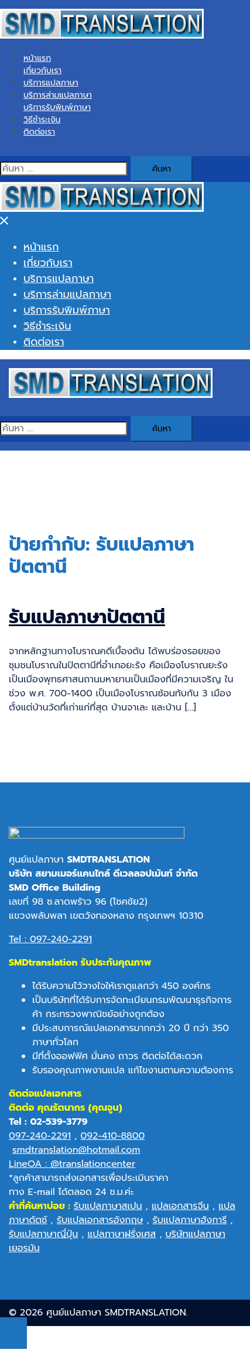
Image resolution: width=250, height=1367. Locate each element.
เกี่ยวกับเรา (42, 70)
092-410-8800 (112, 1140)
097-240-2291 (40, 1140)
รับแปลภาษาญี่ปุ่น (43, 1238)
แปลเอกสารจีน (180, 1210)
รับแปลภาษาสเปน (108, 1210)
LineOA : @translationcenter (72, 1168)
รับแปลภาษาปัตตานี (87, 617)
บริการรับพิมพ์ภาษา (57, 107)
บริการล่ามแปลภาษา (57, 95)
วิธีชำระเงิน (41, 120)
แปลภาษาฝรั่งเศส (122, 1238)
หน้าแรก (37, 58)
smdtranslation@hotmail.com (76, 1154)
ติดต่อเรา (39, 132)
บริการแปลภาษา (50, 83)
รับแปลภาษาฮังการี (190, 1224)
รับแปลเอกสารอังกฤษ (100, 1224)
